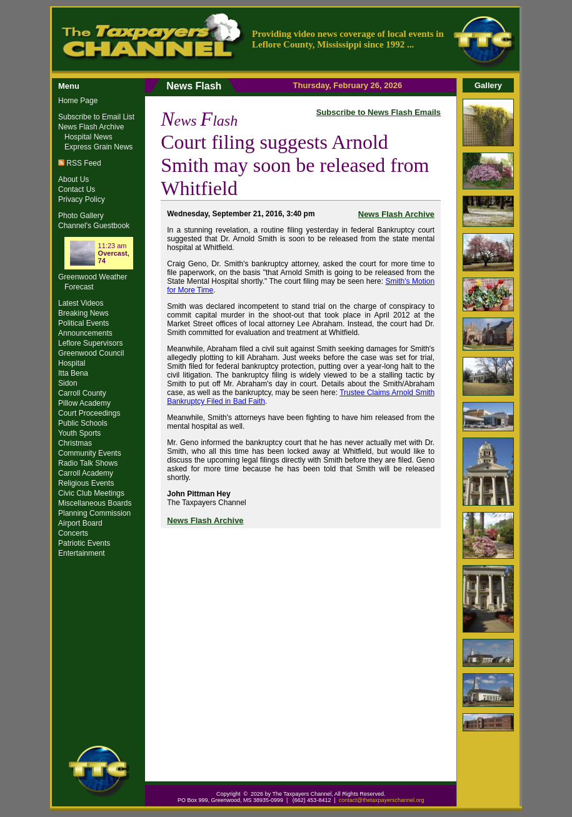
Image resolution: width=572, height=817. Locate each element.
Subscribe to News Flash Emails (378, 112)
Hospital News (88, 137)
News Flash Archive (396, 214)
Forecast (79, 287)
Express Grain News (98, 147)
